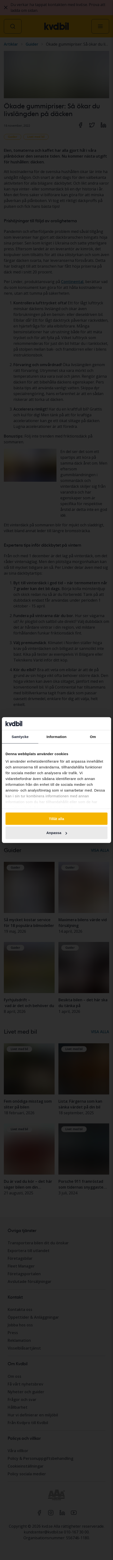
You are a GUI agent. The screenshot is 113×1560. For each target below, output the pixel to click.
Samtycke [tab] (20, 736)
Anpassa (56, 833)
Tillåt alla (56, 818)
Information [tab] (56, 736)
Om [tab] (93, 736)
